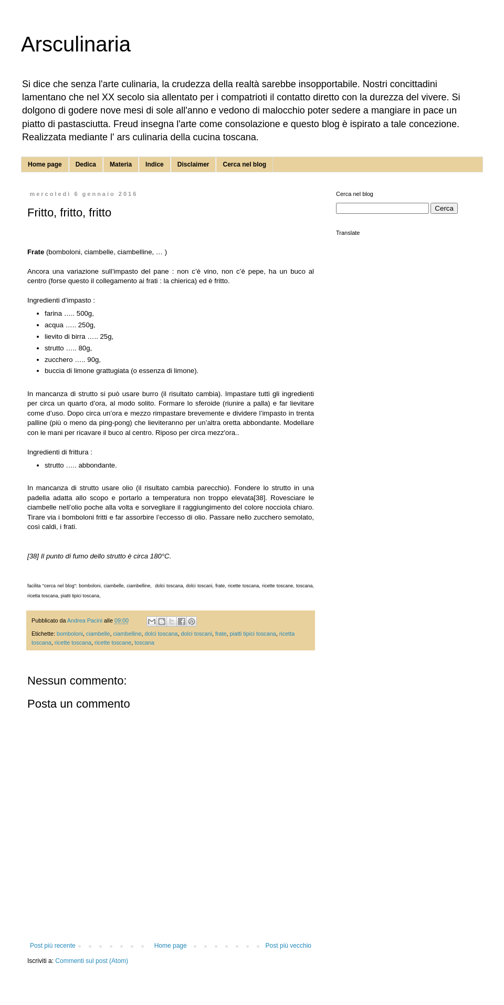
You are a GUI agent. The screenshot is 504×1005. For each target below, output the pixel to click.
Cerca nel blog (244, 164)
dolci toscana (160, 633)
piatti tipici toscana (253, 633)
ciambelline (127, 633)
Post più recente (53, 945)
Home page (45, 164)
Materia (121, 164)
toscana (144, 642)
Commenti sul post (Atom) (91, 961)
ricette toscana (73, 642)
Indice (154, 164)
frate (221, 633)
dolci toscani (196, 633)
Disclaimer (193, 164)
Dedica (86, 164)
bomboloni (70, 633)
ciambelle (98, 633)
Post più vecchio (288, 945)
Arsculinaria (76, 44)
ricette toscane (112, 642)
